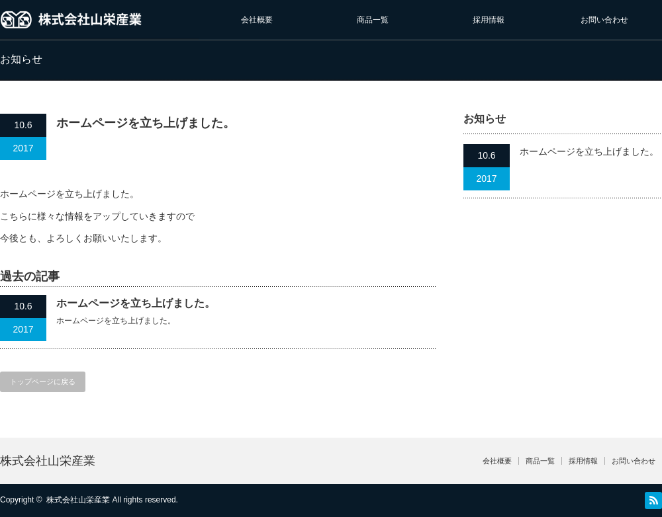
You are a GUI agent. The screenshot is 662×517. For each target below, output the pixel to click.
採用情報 (488, 19)
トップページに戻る (42, 381)
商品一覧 (373, 19)
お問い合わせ (604, 19)
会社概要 (257, 19)
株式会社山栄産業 (47, 460)
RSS (653, 500)
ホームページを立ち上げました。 (135, 303)
